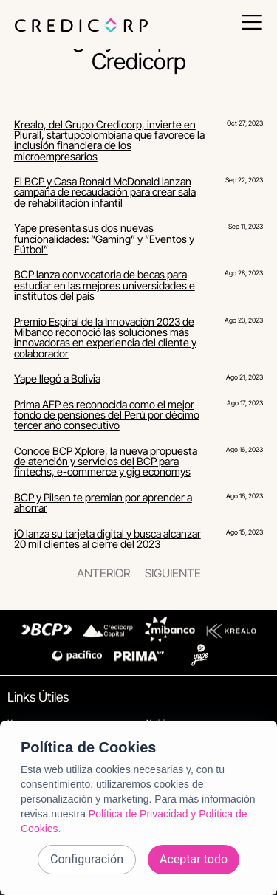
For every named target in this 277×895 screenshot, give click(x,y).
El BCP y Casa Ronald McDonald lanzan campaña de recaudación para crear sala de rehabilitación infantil (105, 192)
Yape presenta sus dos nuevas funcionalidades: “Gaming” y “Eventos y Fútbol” (104, 239)
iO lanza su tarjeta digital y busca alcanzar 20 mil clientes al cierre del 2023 (107, 538)
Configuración (86, 859)
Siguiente (173, 573)
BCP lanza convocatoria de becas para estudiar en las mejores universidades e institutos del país (104, 285)
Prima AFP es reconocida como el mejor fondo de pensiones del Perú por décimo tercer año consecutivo (106, 415)
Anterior (103, 573)
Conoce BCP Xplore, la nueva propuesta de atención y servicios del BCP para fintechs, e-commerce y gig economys (105, 462)
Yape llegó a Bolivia (57, 378)
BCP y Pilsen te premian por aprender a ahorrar (103, 502)
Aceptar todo (194, 859)
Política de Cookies (88, 747)
